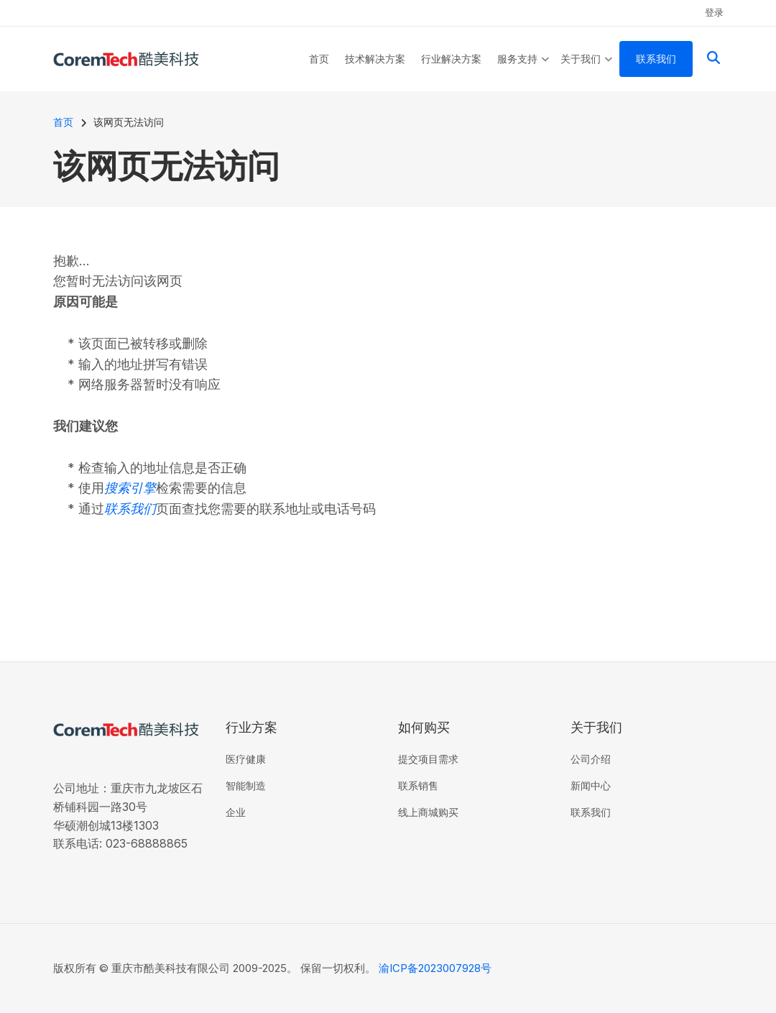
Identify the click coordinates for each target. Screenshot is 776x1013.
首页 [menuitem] (319, 58)
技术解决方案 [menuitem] (375, 58)
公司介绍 (591, 759)
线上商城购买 (428, 812)
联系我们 (591, 812)
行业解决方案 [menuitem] (451, 58)
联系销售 (418, 785)
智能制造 (246, 785)
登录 (714, 12)
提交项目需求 (428, 759)
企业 (236, 812)
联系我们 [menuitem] (656, 58)
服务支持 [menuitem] (523, 71)
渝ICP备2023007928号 (435, 968)
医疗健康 (246, 759)
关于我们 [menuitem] (586, 71)
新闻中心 (591, 785)
